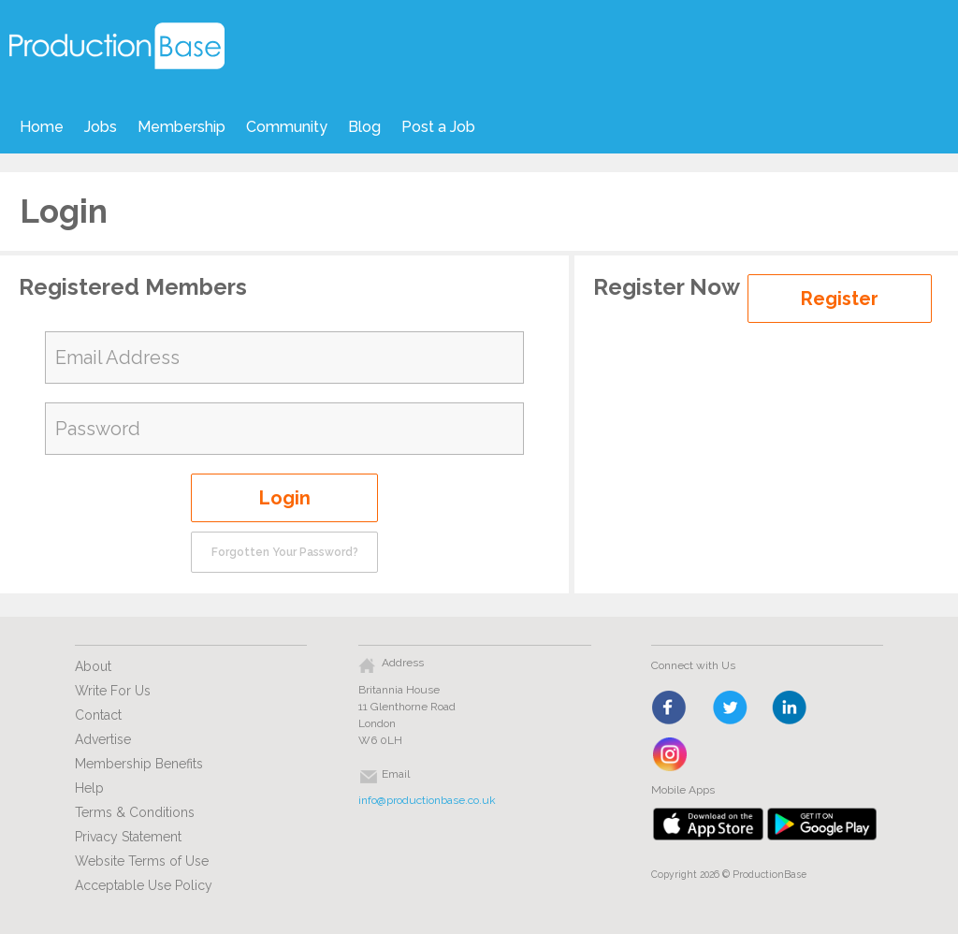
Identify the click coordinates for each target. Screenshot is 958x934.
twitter (730, 708)
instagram (670, 755)
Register (839, 298)
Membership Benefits (139, 763)
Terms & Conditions (135, 812)
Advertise (103, 739)
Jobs (100, 127)
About (93, 666)
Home (42, 127)
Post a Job (438, 127)
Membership (181, 127)
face (670, 708)
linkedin (790, 708)
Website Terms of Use (142, 861)
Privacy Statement (128, 836)
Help (89, 788)
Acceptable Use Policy (143, 885)
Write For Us (113, 690)
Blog (364, 127)
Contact (98, 715)
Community (286, 127)
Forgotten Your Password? (284, 552)
